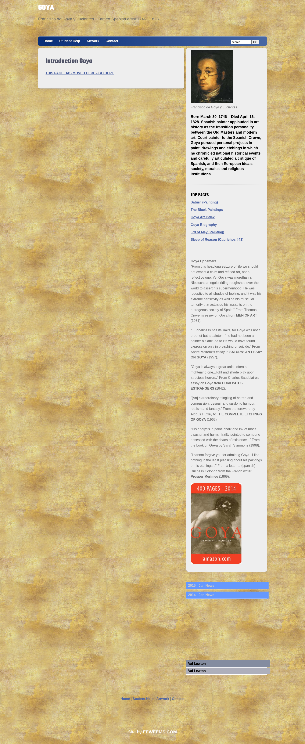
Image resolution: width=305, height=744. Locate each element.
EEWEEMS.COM (160, 731)
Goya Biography (204, 225)
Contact (112, 41)
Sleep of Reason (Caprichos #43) (217, 239)
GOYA (46, 7)
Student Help (69, 41)
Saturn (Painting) (204, 202)
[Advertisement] (226, 630)
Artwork (92, 41)
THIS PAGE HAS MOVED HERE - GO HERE (80, 73)
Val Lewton (197, 663)
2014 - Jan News (201, 595)
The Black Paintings (207, 210)
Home (48, 41)
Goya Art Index (203, 217)
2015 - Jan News (201, 585)
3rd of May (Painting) (207, 232)
